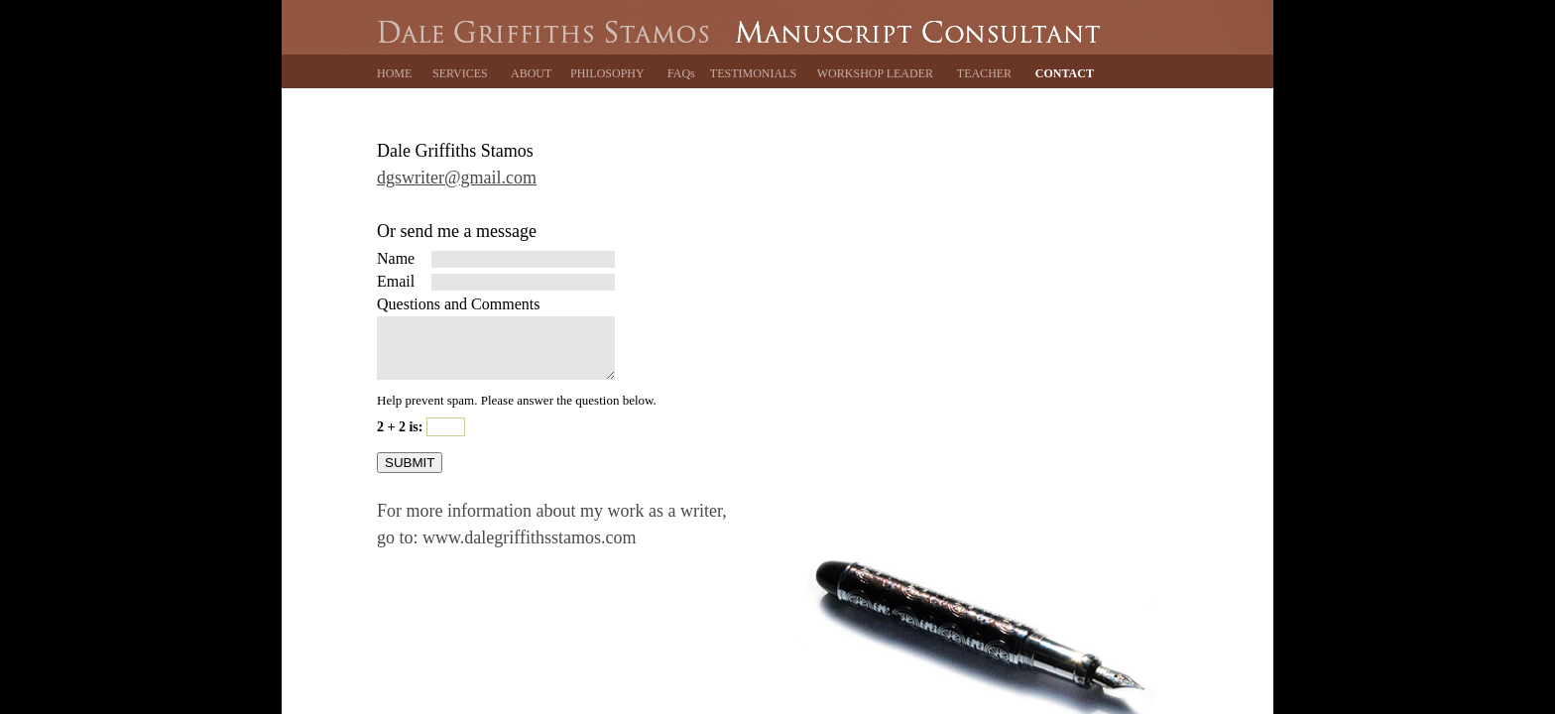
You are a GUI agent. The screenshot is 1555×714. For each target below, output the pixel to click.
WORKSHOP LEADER (875, 73)
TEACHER (984, 73)
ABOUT (531, 73)
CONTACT (1064, 73)
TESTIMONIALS (753, 73)
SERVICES (460, 73)
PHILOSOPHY (607, 73)
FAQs (681, 73)
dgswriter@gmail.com (457, 177)
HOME (394, 73)
